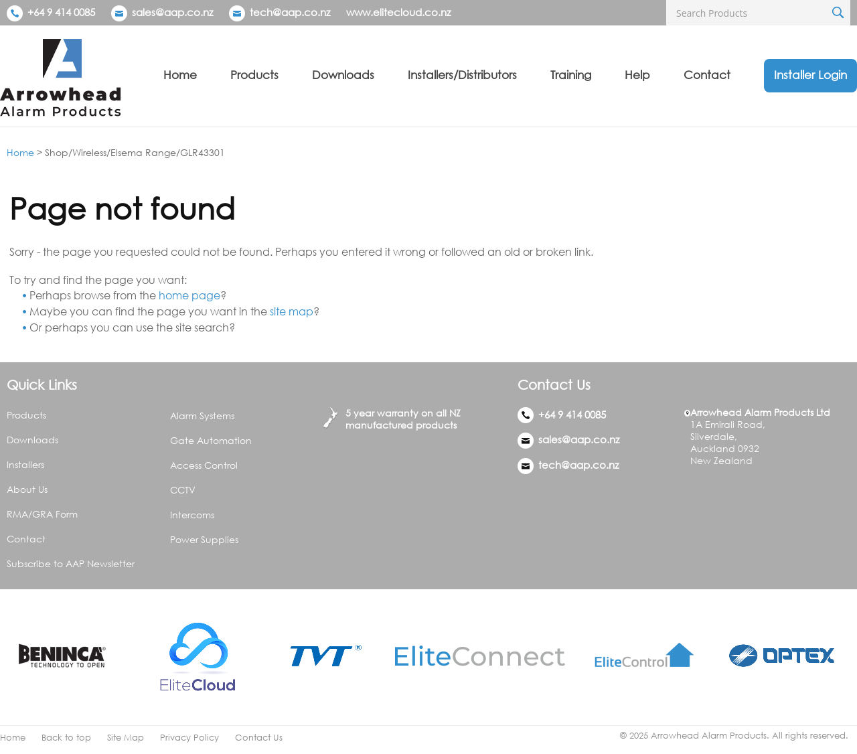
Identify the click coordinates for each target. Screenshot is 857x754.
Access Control (204, 465)
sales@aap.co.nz (172, 12)
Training (570, 75)
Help (637, 75)
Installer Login (810, 75)
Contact (707, 75)
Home (180, 75)
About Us (27, 489)
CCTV (183, 490)
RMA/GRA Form (42, 514)
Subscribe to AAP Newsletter (71, 563)
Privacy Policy (189, 737)
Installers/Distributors (462, 75)
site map (291, 311)
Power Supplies (204, 539)
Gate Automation (211, 440)
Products (254, 75)
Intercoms (192, 514)
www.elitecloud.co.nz (398, 12)
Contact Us (259, 737)
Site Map (125, 737)
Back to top (66, 737)
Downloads (343, 75)
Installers (25, 464)
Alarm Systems (202, 415)
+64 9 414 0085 (51, 12)
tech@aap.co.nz (290, 12)
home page (189, 295)
